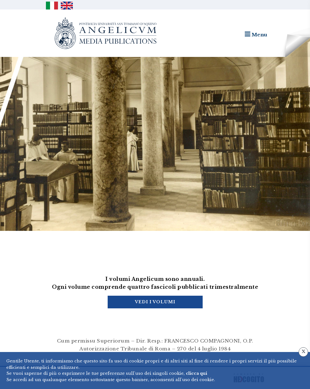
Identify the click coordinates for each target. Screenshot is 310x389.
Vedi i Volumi (155, 302)
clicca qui (196, 373)
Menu (256, 34)
